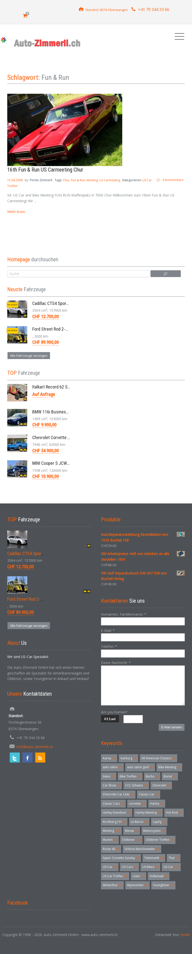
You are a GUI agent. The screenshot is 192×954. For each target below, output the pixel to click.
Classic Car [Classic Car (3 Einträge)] (148, 794)
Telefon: (109, 646)
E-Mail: (108, 630)
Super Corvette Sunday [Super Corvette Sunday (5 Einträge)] (121, 858)
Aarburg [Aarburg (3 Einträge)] (128, 758)
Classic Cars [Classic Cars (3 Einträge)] (113, 803)
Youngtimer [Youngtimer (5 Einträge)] (163, 885)
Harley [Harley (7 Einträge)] (157, 803)
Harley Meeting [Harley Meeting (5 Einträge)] (148, 812)
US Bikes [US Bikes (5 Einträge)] (150, 867)
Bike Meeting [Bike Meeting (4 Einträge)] (169, 767)
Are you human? (114, 712)
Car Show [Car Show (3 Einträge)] (111, 785)
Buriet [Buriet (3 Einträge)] (170, 776)
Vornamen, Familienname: (123, 614)
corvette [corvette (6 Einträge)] (137, 803)
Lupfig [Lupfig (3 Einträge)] (159, 822)
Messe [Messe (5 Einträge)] (131, 831)
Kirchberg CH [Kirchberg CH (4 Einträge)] (114, 822)
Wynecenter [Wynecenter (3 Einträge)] (137, 885)
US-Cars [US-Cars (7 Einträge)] (129, 867)
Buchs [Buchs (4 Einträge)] (152, 776)
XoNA (185, 934)
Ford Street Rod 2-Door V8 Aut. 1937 (65, 329)
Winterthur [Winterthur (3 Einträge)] (112, 885)
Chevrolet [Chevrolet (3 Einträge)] (161, 785)
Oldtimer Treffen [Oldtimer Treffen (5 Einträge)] (160, 840)
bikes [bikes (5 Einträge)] (108, 776)
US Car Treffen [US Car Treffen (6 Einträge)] (115, 876)
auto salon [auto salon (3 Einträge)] (112, 767)
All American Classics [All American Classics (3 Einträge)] (159, 758)
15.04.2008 (15, 180)
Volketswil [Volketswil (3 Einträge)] (159, 876)
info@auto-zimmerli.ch (34, 746)
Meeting (92, 180)
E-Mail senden (171, 727)
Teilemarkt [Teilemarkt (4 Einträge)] (154, 858)
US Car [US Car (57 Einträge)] (171, 867)
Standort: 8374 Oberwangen (106, 9)
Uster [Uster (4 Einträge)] (138, 876)
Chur (66, 180)
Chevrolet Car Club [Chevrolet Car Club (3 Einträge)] (118, 794)
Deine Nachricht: (116, 662)
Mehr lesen (16, 211)
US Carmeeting (109, 180)
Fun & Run (78, 180)
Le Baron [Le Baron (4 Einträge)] (139, 822)
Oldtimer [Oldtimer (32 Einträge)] (131, 840)
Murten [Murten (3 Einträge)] (110, 840)
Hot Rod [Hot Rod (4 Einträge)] (174, 812)
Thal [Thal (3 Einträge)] (173, 858)
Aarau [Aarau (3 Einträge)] (109, 758)
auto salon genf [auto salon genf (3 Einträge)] (140, 767)
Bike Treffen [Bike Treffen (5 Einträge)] (130, 776)
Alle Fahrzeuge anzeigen (29, 355)
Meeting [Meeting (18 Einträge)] (111, 831)
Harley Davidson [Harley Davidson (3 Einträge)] (116, 812)
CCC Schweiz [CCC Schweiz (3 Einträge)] (136, 785)
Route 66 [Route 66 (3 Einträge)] (111, 849)
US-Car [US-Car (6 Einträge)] (110, 867)
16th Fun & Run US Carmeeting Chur (45, 170)
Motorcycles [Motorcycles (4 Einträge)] (154, 831)
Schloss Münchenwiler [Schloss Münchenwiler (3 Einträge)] (142, 849)
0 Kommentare (173, 180)
